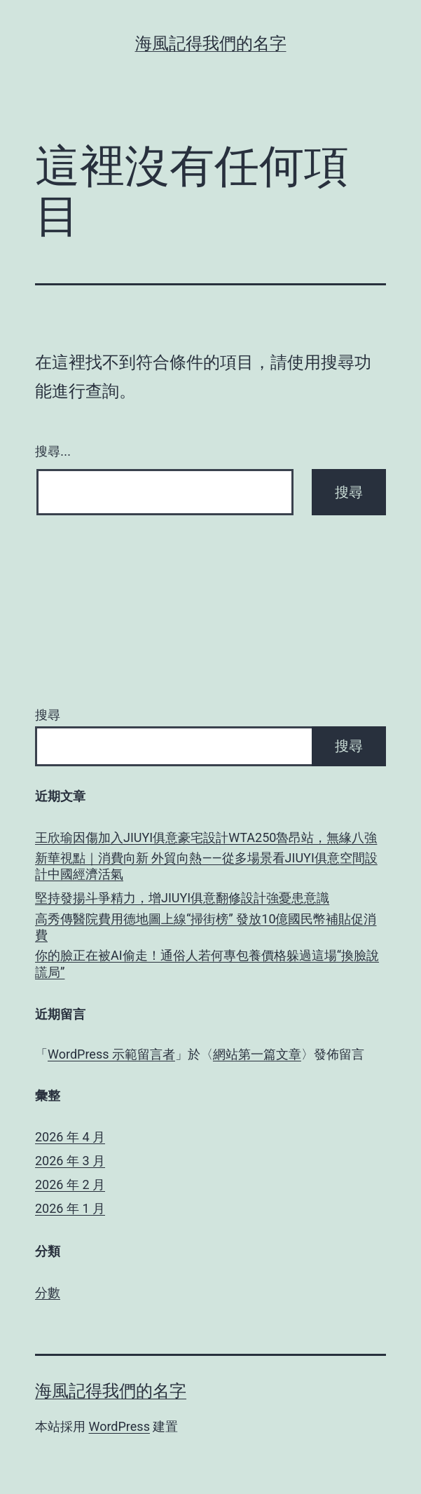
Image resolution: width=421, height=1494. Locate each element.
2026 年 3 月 (70, 1160)
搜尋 (47, 714)
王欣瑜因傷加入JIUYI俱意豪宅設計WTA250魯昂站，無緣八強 (206, 837)
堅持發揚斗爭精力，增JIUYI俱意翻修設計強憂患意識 (182, 897)
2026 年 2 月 (70, 1184)
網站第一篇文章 (257, 1054)
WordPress (118, 1426)
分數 (47, 1292)
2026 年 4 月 (70, 1136)
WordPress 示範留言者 (111, 1054)
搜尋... (53, 451)
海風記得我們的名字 (211, 43)
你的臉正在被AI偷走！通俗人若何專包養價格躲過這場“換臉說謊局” (207, 963)
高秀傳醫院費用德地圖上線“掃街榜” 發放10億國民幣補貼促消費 (206, 926)
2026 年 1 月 (70, 1208)
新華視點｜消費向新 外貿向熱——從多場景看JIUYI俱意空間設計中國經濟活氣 (206, 865)
